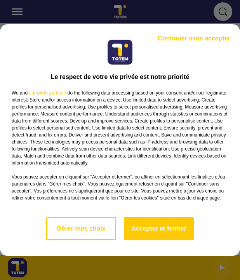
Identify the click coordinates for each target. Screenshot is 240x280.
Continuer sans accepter (194, 38)
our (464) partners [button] (47, 93)
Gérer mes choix (81, 228)
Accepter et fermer (158, 228)
